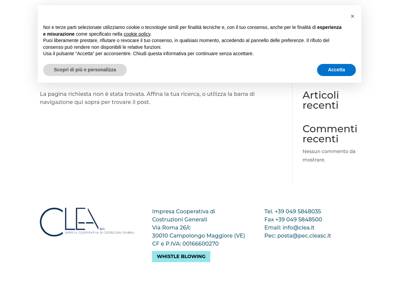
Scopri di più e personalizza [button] (85, 69)
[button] (352, 16)
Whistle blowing (181, 256)
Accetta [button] (336, 69)
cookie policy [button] (137, 34)
